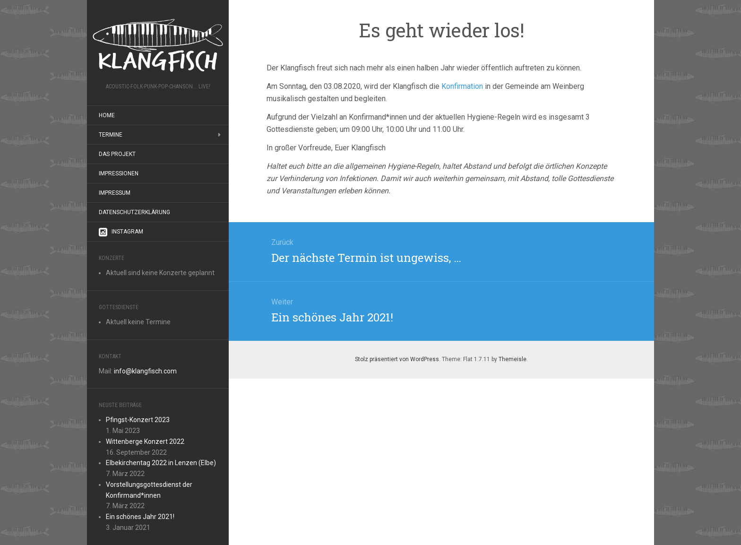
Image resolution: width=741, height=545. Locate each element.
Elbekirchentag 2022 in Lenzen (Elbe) (161, 463)
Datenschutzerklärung (134, 212)
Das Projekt (117, 154)
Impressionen (118, 173)
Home (107, 115)
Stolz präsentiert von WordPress (397, 359)
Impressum (114, 193)
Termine (110, 134)
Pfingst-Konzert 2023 (138, 420)
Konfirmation (462, 86)
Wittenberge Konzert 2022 (145, 441)
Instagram (121, 232)
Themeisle (512, 359)
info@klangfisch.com (145, 371)
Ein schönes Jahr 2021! (140, 516)
